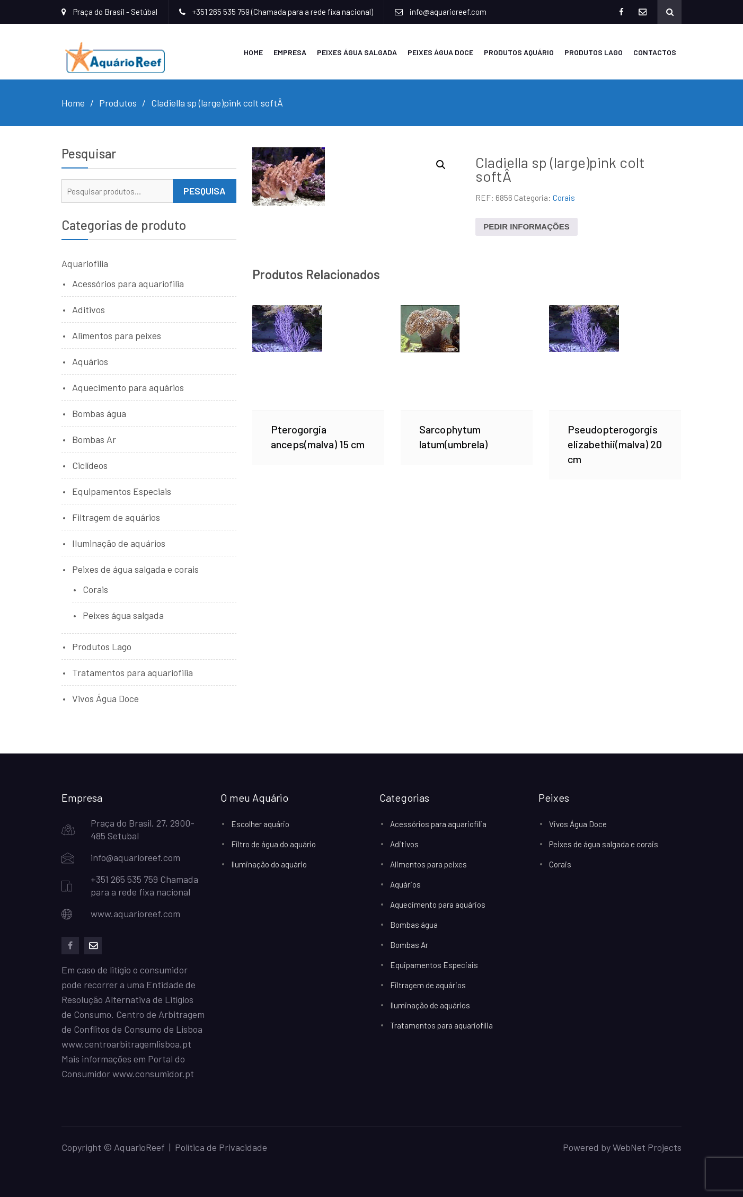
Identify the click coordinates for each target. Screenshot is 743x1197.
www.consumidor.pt (153, 1073)
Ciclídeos (90, 465)
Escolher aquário (260, 824)
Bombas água (99, 413)
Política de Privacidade (221, 1147)
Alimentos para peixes (116, 335)
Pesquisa (204, 191)
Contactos (654, 52)
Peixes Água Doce (440, 52)
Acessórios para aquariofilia (128, 283)
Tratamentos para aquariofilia (132, 672)
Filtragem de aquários (116, 517)
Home (253, 52)
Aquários (90, 361)
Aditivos (88, 309)
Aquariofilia (84, 263)
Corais (564, 197)
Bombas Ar (94, 439)
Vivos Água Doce (105, 698)
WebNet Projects (647, 1147)
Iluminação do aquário (269, 864)
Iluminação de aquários (118, 543)
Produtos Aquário (519, 52)
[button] (440, 164)
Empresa (289, 52)
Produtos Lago (593, 52)
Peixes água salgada (123, 615)
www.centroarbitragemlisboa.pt (126, 1044)
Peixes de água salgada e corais (135, 569)
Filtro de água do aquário (273, 844)
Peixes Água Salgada (357, 52)
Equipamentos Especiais (121, 491)
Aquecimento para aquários (128, 387)
